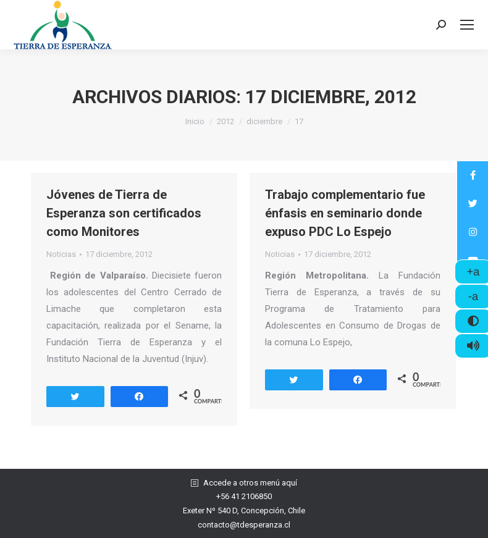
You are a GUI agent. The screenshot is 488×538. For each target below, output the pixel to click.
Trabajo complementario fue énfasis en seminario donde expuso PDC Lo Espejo (345, 213)
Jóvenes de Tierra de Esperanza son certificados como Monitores (123, 213)
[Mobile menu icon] (467, 24)
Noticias (61, 254)
